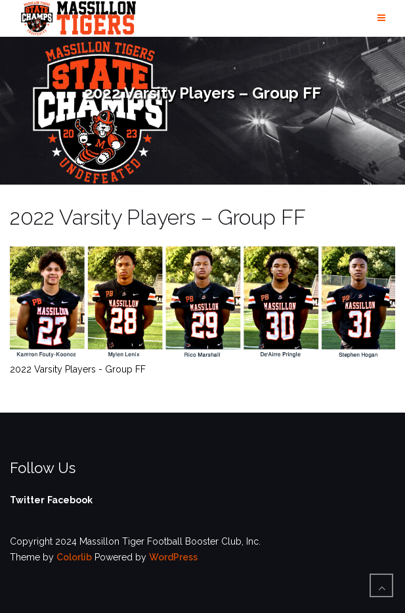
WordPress (173, 557)
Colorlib (74, 557)
